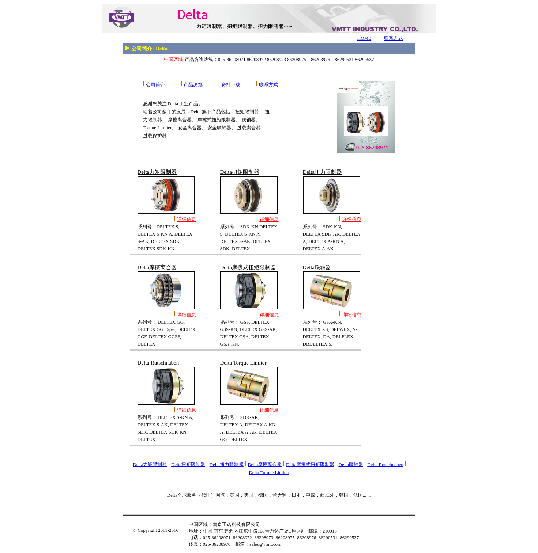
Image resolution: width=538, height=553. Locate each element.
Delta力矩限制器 (150, 464)
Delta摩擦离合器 (265, 464)
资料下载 (230, 84)
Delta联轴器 (351, 464)
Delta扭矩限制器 (188, 464)
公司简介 (155, 84)
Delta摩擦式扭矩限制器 (310, 464)
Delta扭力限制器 (227, 464)
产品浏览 (193, 84)
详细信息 (186, 219)
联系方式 (393, 38)
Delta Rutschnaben (385, 464)
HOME (364, 38)
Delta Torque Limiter (269, 472)
